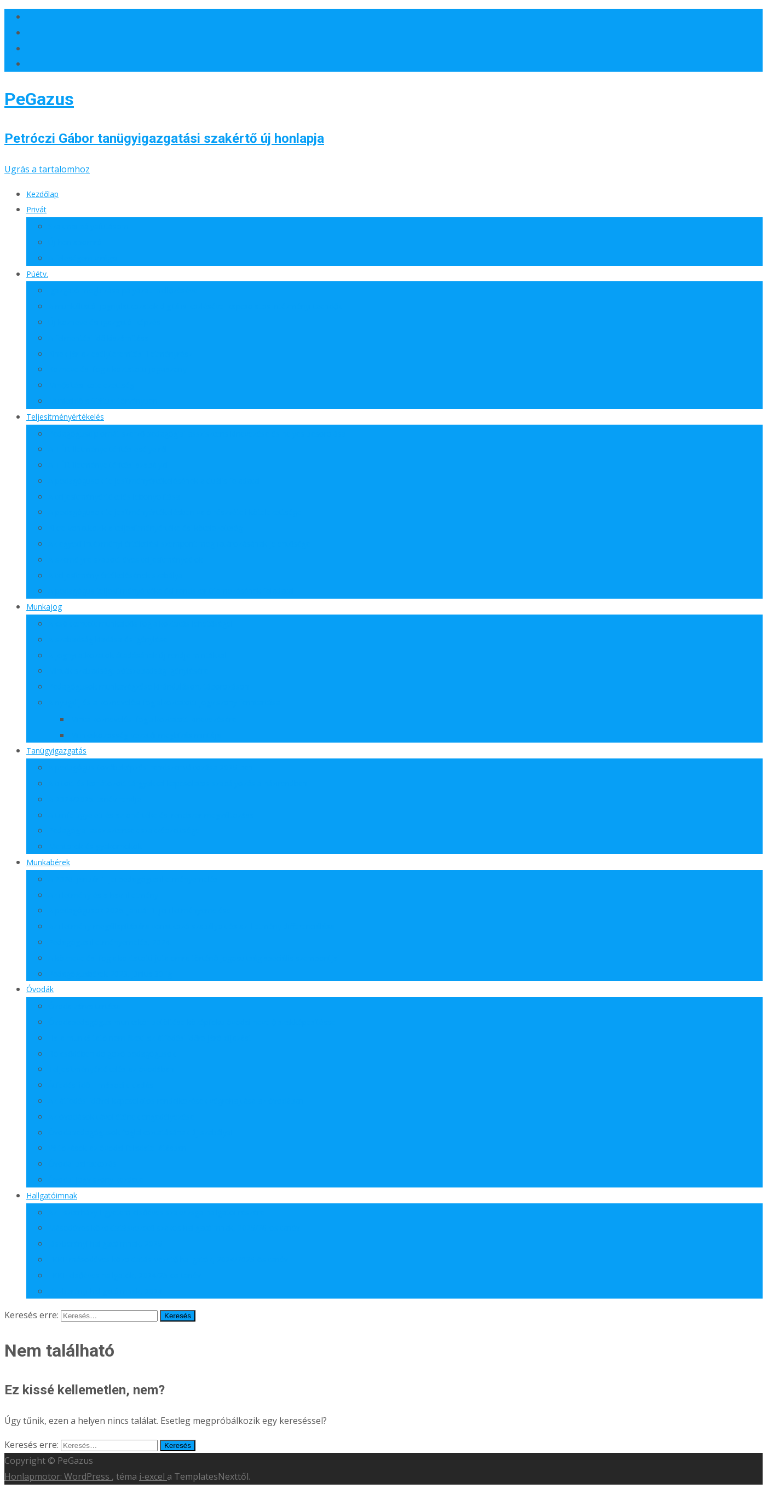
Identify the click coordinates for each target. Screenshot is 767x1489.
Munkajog (44, 606)
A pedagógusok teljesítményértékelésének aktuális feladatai (154, 481)
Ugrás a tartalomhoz (47, 169)
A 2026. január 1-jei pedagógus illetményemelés (133, 879)
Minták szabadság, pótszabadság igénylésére (128, 670)
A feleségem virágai (83, 258)
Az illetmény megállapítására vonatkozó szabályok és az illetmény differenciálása (191, 926)
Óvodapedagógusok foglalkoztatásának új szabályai (140, 1132)
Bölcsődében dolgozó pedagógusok (112, 1053)
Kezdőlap (42, 194)
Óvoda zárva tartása (84, 1006)
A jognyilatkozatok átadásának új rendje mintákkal (137, 655)
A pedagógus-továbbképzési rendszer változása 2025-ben (150, 767)
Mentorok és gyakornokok (95, 846)
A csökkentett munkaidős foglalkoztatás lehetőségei (140, 623)
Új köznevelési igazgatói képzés (104, 322)
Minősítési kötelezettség (91, 385)
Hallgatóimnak (51, 1195)
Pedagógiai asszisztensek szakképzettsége (124, 830)
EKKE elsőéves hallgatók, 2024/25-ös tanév (124, 1275)
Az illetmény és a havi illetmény (103, 895)
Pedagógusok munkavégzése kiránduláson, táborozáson (148, 686)
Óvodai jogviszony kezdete (95, 1179)
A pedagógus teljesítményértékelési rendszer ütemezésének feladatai (171, 591)
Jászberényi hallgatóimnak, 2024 (105, 1291)
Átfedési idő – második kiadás (100, 1085)
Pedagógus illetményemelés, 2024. (109, 942)
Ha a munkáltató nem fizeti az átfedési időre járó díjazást (149, 1038)
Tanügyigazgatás (56, 750)
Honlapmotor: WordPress (58, 1476)
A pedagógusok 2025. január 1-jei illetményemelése (139, 910)
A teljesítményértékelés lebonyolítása (114, 496)
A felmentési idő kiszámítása (98, 338)
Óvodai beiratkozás (82, 1163)
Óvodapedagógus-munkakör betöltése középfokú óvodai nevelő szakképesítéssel (192, 1022)
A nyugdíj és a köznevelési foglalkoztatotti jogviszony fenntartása (164, 702)
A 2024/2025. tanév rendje (94, 799)
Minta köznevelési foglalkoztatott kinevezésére (153, 719)
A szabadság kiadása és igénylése (108, 639)
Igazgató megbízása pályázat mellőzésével (123, 290)
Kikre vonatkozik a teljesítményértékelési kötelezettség (145, 528)
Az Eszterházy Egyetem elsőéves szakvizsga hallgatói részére (156, 1212)
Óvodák (40, 989)
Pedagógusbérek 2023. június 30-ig (110, 974)
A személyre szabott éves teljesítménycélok (125, 559)
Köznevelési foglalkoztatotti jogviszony (117, 369)
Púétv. (37, 274)
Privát (36, 209)
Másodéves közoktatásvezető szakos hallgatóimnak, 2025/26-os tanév (174, 1228)
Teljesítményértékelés (65, 417)
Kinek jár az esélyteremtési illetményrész (120, 354)
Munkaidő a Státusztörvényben (103, 401)
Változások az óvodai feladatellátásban (117, 1148)
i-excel (153, 1476)
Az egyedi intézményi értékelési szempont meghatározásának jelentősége (179, 543)
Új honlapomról (75, 242)
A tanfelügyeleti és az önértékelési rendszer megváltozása (151, 815)
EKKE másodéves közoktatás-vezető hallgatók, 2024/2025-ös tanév (168, 1259)
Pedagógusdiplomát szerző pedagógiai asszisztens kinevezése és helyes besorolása (197, 433)
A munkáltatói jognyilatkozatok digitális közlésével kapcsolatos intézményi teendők (195, 306)
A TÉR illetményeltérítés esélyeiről (107, 449)
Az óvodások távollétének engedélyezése (121, 1116)
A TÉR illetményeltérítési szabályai (108, 465)
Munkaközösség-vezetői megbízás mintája (145, 735)
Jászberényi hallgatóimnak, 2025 (105, 1243)
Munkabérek (48, 862)
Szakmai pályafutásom (88, 226)
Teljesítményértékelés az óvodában (111, 1069)
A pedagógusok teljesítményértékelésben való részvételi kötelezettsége (175, 512)
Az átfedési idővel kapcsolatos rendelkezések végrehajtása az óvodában (176, 1101)
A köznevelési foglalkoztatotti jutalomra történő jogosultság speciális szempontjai (193, 958)
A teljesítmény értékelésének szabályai (116, 575)
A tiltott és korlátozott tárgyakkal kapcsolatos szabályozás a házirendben (177, 783)
